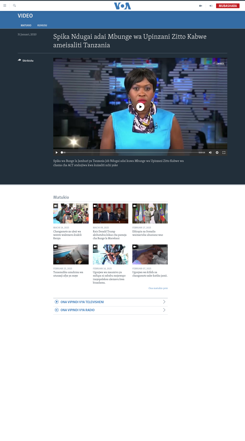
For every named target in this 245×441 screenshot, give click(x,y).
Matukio (26, 25)
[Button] (25, 61)
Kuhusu (42, 25)
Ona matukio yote (158, 288)
